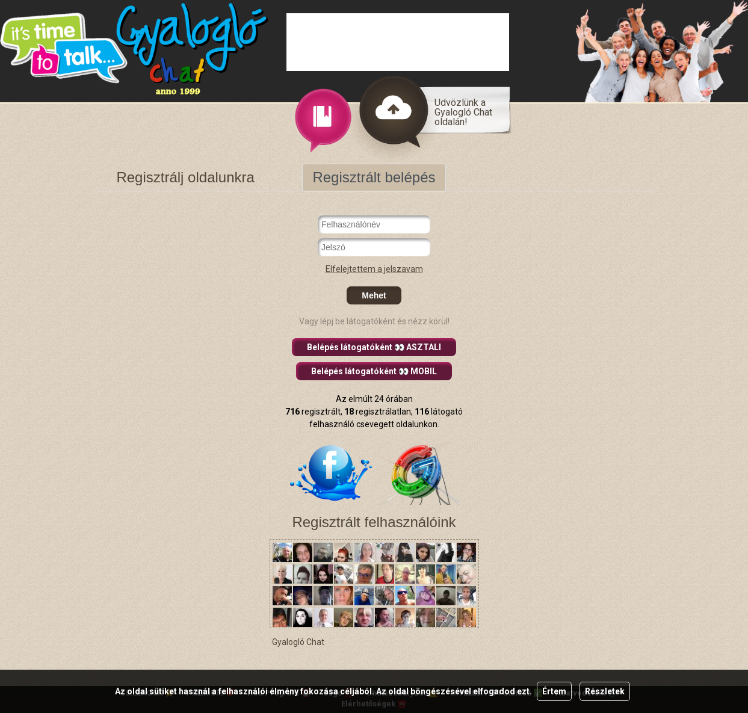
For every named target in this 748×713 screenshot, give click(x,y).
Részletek (605, 691)
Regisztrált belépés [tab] (373, 177)
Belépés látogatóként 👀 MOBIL (374, 371)
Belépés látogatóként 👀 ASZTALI (374, 347)
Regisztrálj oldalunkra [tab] (185, 177)
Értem (554, 691)
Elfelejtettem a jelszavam (374, 269)
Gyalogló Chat (298, 642)
